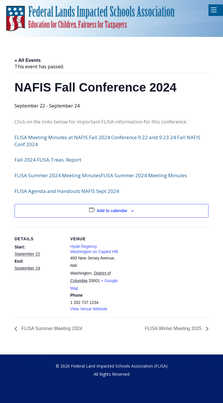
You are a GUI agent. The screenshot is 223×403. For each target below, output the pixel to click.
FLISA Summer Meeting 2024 (51, 328)
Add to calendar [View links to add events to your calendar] (112, 210)
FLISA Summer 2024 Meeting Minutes (58, 175)
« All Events (28, 60)
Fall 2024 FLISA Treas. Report (48, 159)
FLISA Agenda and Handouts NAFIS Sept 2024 (67, 191)
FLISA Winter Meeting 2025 (174, 328)
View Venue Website (88, 309)
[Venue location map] (156, 267)
